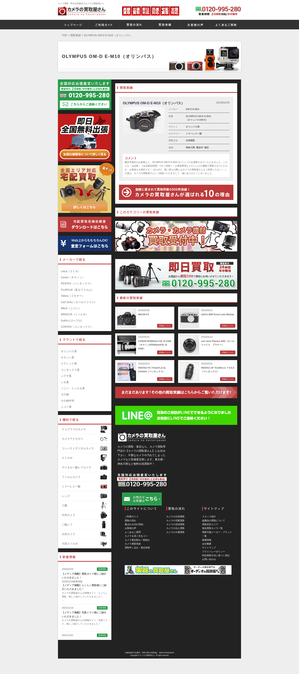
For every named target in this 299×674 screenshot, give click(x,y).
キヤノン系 (67, 357)
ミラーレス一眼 (194, 133)
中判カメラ (85, 515)
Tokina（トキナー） (72, 295)
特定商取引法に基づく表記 (216, 555)
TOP (64, 35)
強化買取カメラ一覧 (212, 528)
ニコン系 (66, 406)
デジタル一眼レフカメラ (85, 467)
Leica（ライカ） (70, 271)
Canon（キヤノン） (73, 277)
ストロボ (85, 458)
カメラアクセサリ (85, 439)
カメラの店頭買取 (175, 524)
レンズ (85, 496)
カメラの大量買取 (175, 532)
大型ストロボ (85, 543)
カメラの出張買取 (175, 516)
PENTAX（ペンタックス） (77, 283)
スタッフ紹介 (209, 516)
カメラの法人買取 (175, 528)
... (63, 600)
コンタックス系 (70, 369)
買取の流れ (130, 520)
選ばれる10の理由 (134, 524)
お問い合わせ (209, 559)
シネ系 (65, 382)
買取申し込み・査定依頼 (137, 547)
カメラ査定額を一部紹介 (137, 540)
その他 (65, 394)
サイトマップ (209, 547)
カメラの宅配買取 (175, 520)
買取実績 (75, 35)
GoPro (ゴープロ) (71, 320)
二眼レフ (85, 524)
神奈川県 (190, 147)
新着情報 (206, 540)
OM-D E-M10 (192, 109)
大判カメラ (85, 534)
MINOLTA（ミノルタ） (74, 314)
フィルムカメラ (85, 477)
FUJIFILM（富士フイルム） (77, 289)
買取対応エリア (210, 524)
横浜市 (199, 147)
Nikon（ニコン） (71, 308)
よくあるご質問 (133, 532)
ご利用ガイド (131, 516)
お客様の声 (130, 528)
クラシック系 (69, 363)
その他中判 (67, 400)
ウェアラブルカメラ (85, 429)
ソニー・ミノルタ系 (73, 388)
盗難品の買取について (213, 520)
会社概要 (206, 543)
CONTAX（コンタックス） (77, 326)
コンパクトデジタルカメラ (85, 448)
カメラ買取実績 (133, 543)
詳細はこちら (164, 326)
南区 (206, 147)
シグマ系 (66, 375)
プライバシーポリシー (213, 551)
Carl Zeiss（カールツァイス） (79, 302)
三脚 (85, 505)
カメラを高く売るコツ (136, 536)
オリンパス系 (192, 126)
